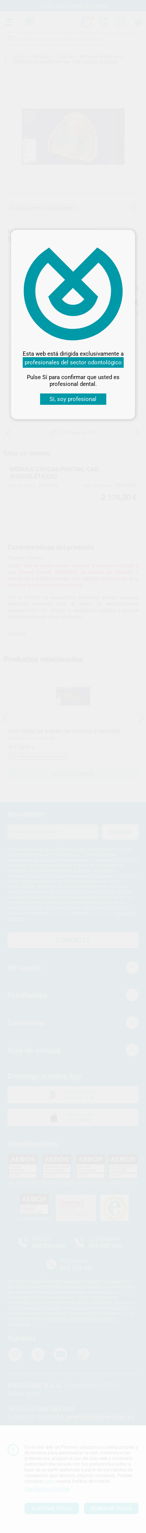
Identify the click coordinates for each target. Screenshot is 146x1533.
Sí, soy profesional (73, 399)
